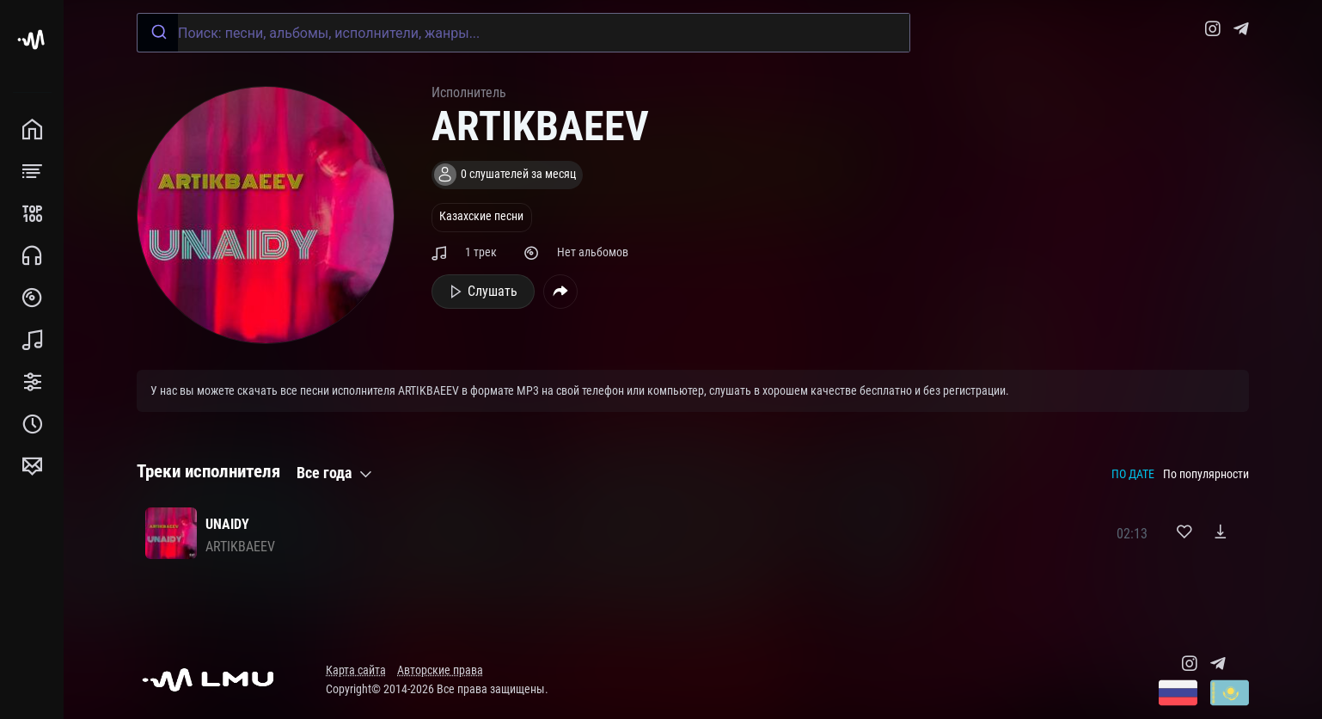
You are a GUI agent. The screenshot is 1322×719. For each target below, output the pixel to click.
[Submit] (158, 33)
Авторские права (440, 670)
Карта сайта (356, 670)
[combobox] (523, 32)
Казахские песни (481, 216)
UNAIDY (227, 524)
